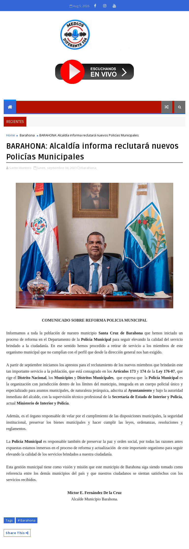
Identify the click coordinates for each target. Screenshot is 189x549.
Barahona (27, 135)
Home (10, 135)
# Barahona (26, 520)
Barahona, (89, 168)
